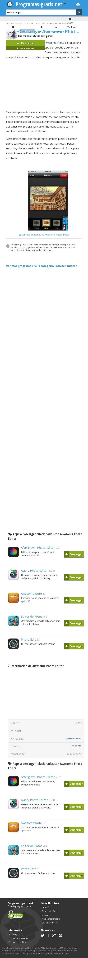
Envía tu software (49, 922)
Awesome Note (31, 593)
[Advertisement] (44, 84)
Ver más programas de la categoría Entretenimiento (41, 266)
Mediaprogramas (18, 906)
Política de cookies (17, 942)
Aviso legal (13, 934)
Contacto (45, 907)
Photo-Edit (28, 639)
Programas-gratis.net (39, 4)
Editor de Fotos (31, 616)
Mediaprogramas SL (50, 919)
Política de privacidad (18, 938)
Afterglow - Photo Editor (38, 548)
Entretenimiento (73, 738)
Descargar (25, 46)
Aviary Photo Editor (34, 570)
